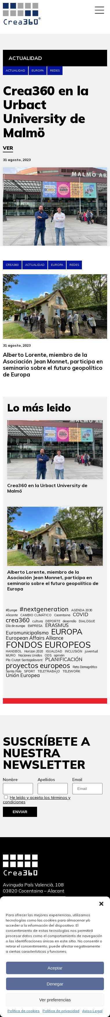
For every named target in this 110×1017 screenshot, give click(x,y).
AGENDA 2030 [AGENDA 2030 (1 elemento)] (81, 610)
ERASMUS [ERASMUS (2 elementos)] (57, 625)
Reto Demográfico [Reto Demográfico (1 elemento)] (85, 667)
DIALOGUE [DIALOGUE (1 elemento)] (87, 621)
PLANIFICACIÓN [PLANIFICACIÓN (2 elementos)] (63, 659)
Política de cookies (24, 1011)
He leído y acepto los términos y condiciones (36, 799)
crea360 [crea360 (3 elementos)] (18, 620)
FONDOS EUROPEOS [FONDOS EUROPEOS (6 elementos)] (48, 645)
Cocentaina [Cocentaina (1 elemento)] (62, 615)
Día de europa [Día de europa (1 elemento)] (15, 626)
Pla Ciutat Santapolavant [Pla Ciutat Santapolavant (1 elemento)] (24, 660)
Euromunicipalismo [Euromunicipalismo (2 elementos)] (27, 632)
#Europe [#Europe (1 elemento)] (11, 610)
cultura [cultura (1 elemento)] (37, 621)
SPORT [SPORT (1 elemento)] (29, 671)
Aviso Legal (92, 1011)
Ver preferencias (55, 999)
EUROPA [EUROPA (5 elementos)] (66, 632)
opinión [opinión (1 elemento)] (59, 655)
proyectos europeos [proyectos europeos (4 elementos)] (38, 665)
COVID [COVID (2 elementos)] (80, 614)
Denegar (55, 983)
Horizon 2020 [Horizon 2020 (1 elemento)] (33, 651)
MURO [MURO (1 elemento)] (11, 655)
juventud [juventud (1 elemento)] (91, 651)
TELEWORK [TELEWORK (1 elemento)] (71, 671)
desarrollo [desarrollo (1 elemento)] (69, 621)
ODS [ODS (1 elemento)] (48, 655)
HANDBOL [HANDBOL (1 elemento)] (14, 651)
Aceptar (55, 967)
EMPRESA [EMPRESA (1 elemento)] (35, 626)
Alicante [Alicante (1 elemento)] (12, 615)
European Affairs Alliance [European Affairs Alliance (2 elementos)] (34, 638)
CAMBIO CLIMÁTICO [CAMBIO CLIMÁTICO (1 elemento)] (36, 615)
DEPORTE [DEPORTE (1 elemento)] (52, 621)
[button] (101, 904)
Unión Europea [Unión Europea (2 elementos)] (23, 675)
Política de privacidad (61, 1011)
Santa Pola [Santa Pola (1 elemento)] (13, 671)
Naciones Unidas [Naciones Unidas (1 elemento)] (30, 655)
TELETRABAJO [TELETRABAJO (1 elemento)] (49, 671)
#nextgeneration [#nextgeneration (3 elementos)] (44, 609)
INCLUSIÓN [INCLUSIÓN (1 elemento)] (73, 651)
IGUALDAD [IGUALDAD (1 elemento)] (54, 651)
